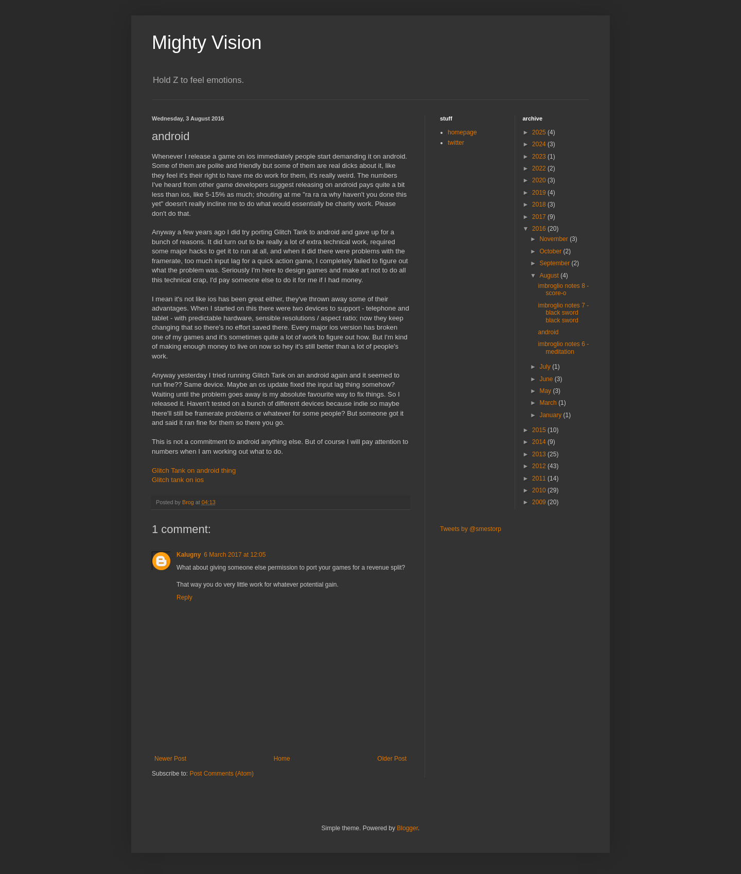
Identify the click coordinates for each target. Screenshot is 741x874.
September (555, 263)
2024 (540, 144)
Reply (184, 597)
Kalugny (189, 554)
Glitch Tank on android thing (194, 470)
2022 (540, 168)
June (546, 379)
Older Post (392, 758)
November (554, 239)
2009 (540, 502)
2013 (540, 454)
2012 (540, 466)
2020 (540, 180)
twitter (456, 142)
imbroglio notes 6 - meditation (563, 347)
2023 (540, 156)
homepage (462, 132)
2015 (540, 430)
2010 (540, 490)
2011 (540, 478)
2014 (540, 441)
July (545, 366)
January (551, 415)
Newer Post (170, 758)
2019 (540, 192)
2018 (540, 204)
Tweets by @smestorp (470, 529)
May (546, 391)
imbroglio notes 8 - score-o (563, 289)
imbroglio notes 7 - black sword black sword (563, 313)
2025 (540, 132)
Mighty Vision (206, 42)
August (549, 275)
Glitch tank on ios (178, 480)
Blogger (407, 828)
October (551, 251)
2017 (540, 216)
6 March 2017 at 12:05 (235, 554)
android (548, 332)
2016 (540, 228)
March (548, 402)
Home (282, 758)
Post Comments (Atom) (221, 773)
